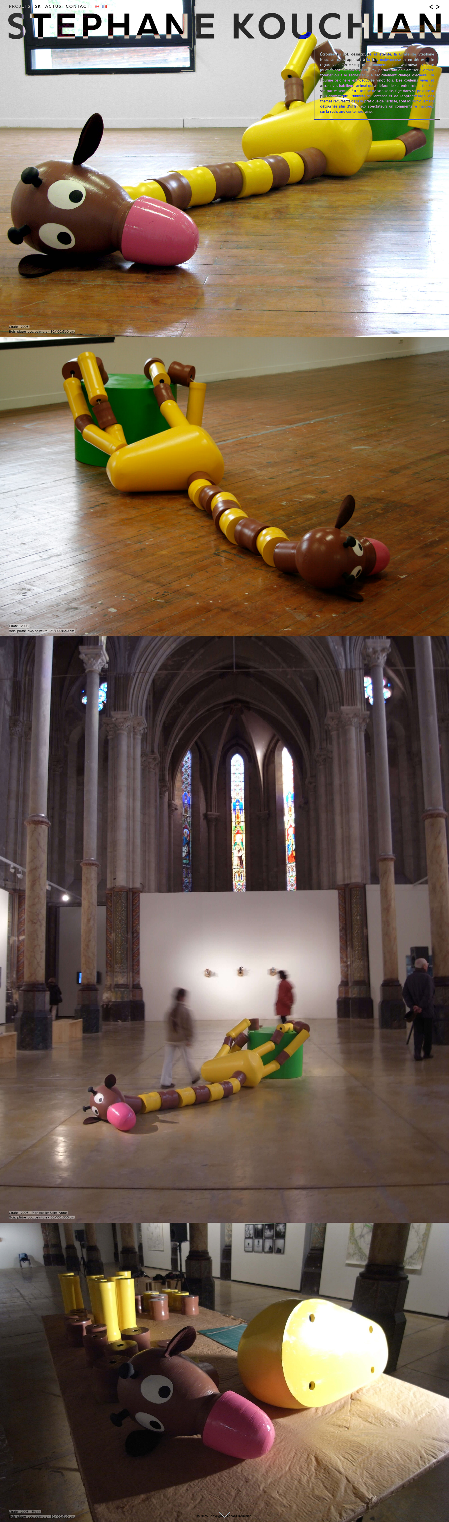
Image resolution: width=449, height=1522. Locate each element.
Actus (53, 6)
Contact (78, 6)
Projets (20, 6)
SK (38, 6)
